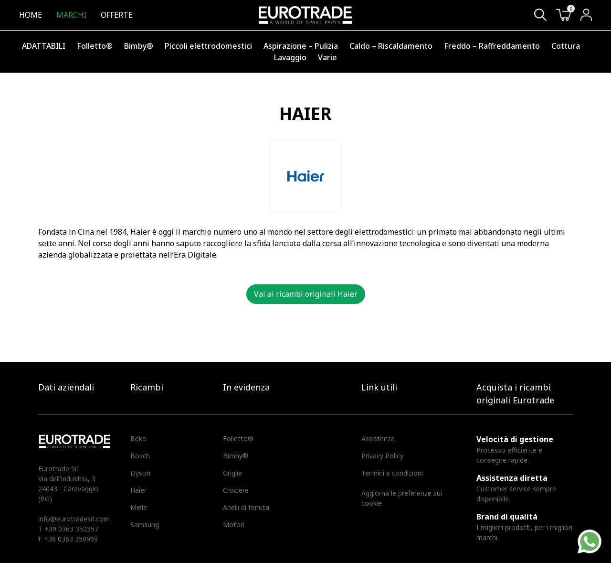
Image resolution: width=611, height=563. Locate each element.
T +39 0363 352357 (68, 528)
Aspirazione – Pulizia (300, 46)
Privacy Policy (382, 455)
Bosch (140, 455)
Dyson (140, 472)
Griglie (232, 472)
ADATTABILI (43, 46)
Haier (138, 490)
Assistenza (378, 438)
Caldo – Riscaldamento (390, 46)
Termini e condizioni (392, 472)
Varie (327, 57)
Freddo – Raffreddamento (492, 46)
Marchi (71, 15)
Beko (138, 438)
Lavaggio (290, 57)
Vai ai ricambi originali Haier (306, 294)
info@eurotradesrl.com (74, 518)
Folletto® (95, 46)
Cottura (565, 46)
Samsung (144, 524)
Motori (233, 524)
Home (30, 15)
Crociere (236, 490)
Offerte (117, 15)
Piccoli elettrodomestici (208, 46)
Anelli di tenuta (246, 507)
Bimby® (138, 46)
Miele (138, 507)
